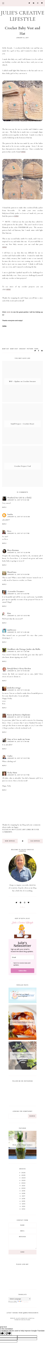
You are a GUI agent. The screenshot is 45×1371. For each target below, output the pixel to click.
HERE (23, 152)
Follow (22, 907)
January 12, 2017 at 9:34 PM (18, 594)
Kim (9, 613)
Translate (23, 1302)
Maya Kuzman (13, 550)
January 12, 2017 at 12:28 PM (18, 552)
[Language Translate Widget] (20, 1299)
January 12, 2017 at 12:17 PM (18, 533)
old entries (35, 841)
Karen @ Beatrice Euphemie (18, 715)
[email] (22, 957)
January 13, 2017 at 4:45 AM (18, 632)
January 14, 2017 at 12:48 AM (18, 717)
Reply (4, 507)
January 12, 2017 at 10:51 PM (18, 616)
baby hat (5, 349)
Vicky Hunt (12, 773)
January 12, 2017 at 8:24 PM (18, 574)
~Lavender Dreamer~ (16, 591)
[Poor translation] (8, 1333)
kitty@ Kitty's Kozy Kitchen (19, 668)
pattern (30, 349)
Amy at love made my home (18, 739)
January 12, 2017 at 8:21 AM (18, 500)
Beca (9, 531)
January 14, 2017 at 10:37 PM (18, 758)
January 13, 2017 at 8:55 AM (18, 671)
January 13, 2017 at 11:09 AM (18, 690)
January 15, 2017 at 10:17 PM (18, 775)
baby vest (14, 349)
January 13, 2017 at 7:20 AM (18, 651)
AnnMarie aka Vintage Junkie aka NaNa (23, 649)
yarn (36, 349)
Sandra (10, 514)
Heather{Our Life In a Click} (19, 498)
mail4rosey (11, 630)
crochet (22, 349)
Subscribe (22, 971)
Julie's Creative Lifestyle (22, 16)
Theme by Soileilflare (22, 1319)
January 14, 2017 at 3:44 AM (18, 741)
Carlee (10, 756)
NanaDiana (11, 572)
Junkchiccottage (14, 688)
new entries (10, 841)
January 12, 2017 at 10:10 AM (18, 517)
